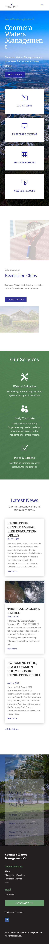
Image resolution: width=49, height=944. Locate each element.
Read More (14, 74)
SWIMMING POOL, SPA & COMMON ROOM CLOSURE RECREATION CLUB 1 (23, 671)
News (7, 882)
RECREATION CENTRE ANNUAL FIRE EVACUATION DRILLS (22, 529)
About (7, 871)
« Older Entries (11, 729)
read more (12, 571)
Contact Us (10, 894)
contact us (24, 903)
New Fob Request (24, 191)
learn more (15, 299)
